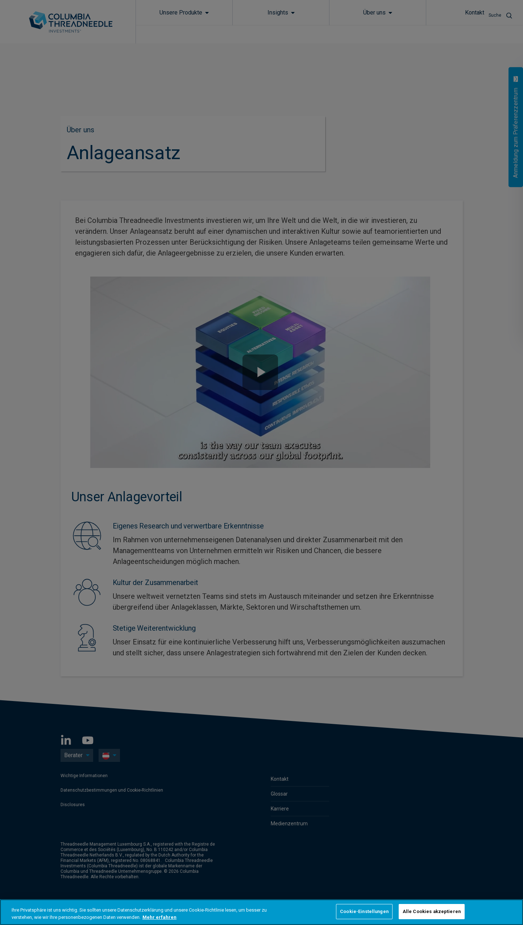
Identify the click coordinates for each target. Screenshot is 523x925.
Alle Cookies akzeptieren (432, 911)
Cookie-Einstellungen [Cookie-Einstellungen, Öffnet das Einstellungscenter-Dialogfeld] (364, 911)
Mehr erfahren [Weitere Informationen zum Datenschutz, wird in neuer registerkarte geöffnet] (159, 917)
